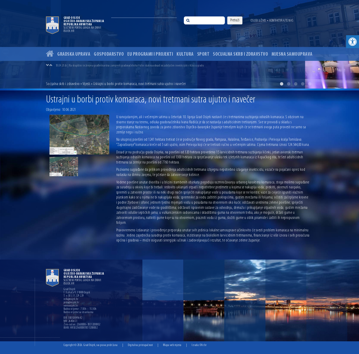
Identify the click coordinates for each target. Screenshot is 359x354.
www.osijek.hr (71, 305)
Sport (203, 54)
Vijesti (86, 84)
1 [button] (281, 84)
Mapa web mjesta (172, 345)
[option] (179, 44)
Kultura (185, 54)
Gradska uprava (73, 54)
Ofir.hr (203, 345)
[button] (352, 41)
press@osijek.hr (71, 302)
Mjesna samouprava (292, 54)
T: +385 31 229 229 (74, 296)
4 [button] (302, 84)
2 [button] (288, 84)
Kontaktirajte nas (281, 21)
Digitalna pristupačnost (140, 345)
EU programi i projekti (150, 54)
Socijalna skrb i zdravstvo (240, 54)
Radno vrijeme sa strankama (79, 312)
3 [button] (295, 84)
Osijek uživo (258, 21)
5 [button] (309, 84)
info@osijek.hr (71, 299)
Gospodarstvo (109, 54)
